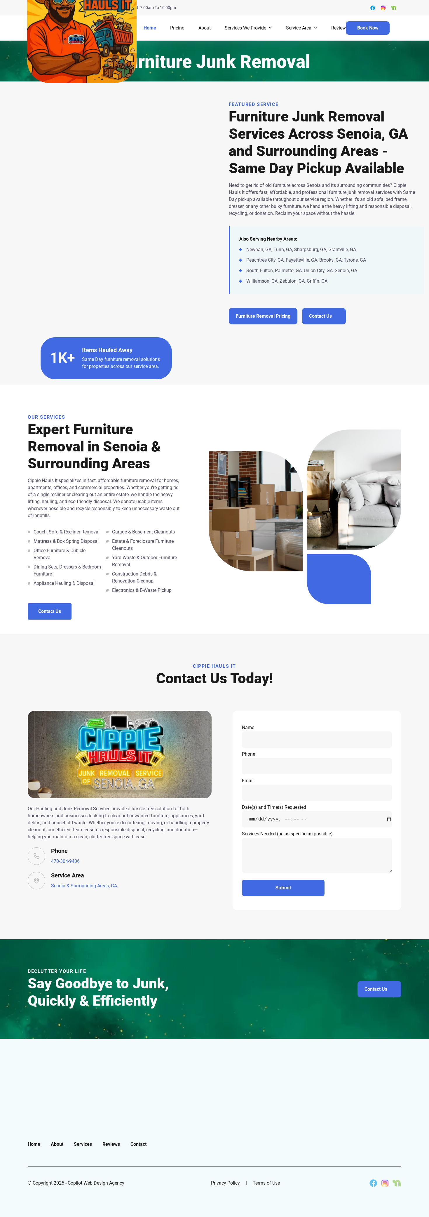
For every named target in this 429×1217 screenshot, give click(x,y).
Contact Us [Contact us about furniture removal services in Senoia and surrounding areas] (320, 316)
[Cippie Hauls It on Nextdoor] (396, 1183)
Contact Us (49, 611)
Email (317, 789)
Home (150, 28)
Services (83, 1144)
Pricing (177, 28)
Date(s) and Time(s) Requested (317, 815)
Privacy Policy (225, 1183)
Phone (317, 762)
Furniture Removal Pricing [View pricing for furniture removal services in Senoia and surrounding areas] (263, 316)
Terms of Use (266, 1183)
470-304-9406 (65, 861)
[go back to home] (58, 1098)
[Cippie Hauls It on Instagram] (385, 1183)
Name (317, 736)
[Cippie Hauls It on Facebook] (373, 1183)
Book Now (368, 28)
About (204, 28)
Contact (138, 1144)
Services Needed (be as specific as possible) (317, 852)
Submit (283, 887)
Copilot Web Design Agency (96, 1183)
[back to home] (82, 28)
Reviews (339, 28)
